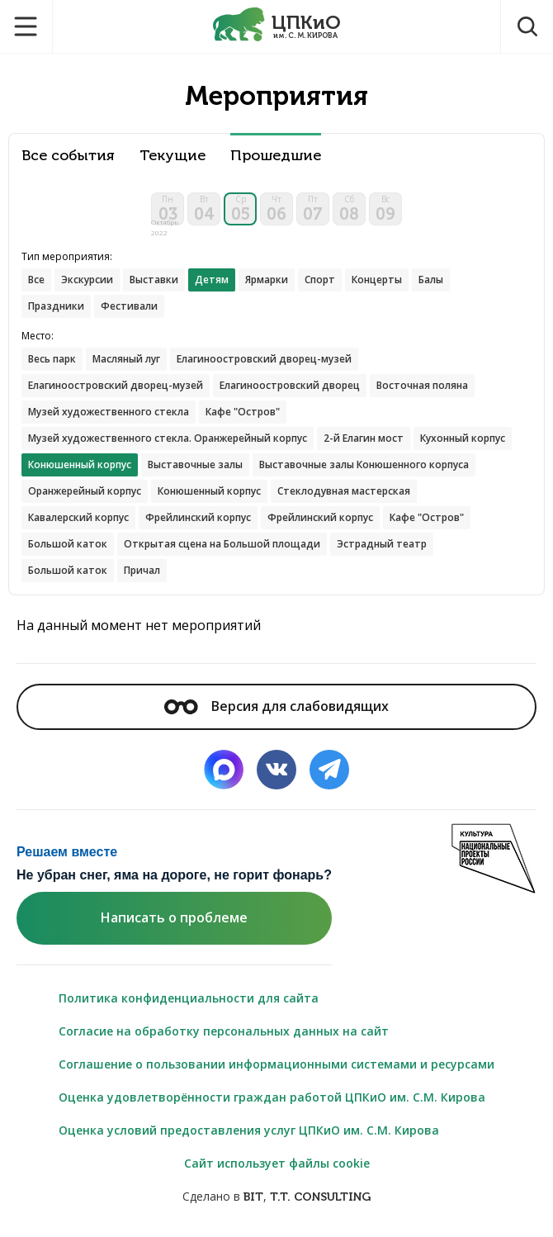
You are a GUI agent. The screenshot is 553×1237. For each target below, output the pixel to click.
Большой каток (67, 544)
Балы (430, 280)
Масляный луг (126, 359)
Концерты (377, 280)
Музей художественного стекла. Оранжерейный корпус (167, 438)
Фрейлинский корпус (198, 517)
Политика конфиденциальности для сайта (189, 998)
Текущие (172, 155)
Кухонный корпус (462, 438)
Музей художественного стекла (108, 412)
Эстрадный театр (382, 544)
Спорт (320, 280)
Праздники (56, 306)
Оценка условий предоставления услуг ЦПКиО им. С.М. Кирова (249, 1130)
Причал (142, 570)
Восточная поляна (422, 385)
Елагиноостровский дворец (290, 385)
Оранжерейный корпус (84, 491)
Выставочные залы (195, 464)
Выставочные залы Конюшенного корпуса (364, 464)
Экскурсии (87, 280)
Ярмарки (266, 280)
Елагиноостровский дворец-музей (264, 359)
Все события (68, 155)
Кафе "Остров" (243, 412)
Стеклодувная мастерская (343, 491)
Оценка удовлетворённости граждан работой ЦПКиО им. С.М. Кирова (272, 1097)
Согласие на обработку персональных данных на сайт (224, 1031)
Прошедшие (275, 155)
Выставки (154, 280)
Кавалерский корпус (78, 517)
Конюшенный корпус (209, 491)
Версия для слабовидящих (276, 706)
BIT (253, 1197)
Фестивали (129, 306)
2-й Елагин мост (364, 438)
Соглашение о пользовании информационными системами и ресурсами (276, 1064)
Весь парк (52, 359)
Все (36, 280)
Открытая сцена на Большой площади (222, 544)
